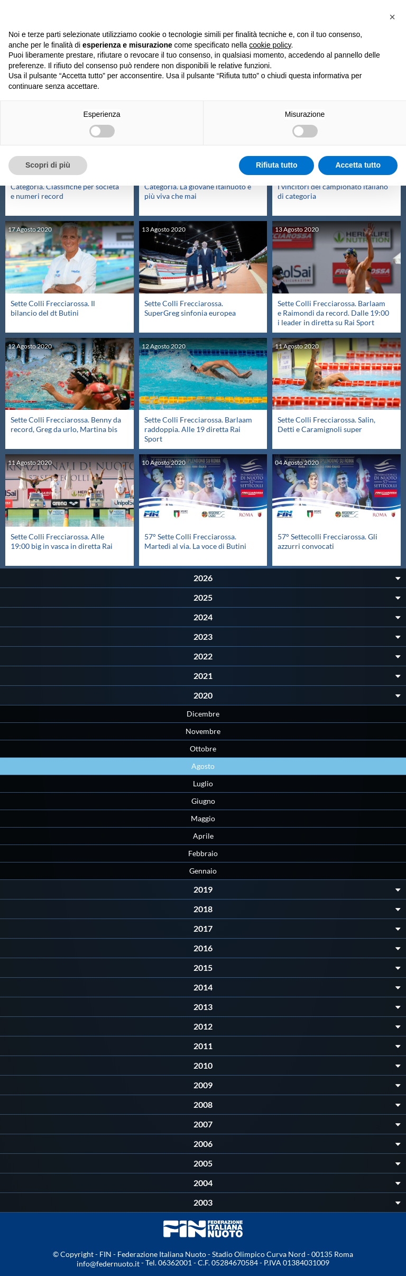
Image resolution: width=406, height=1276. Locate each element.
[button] (392, 16)
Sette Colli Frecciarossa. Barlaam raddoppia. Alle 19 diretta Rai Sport (198, 429)
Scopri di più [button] (47, 165)
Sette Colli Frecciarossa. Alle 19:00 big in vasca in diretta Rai (62, 541)
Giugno (203, 800)
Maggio (203, 818)
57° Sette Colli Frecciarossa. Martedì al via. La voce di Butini (195, 541)
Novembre (203, 731)
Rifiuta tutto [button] (277, 165)
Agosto (203, 765)
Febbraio (203, 853)
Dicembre (203, 713)
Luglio (203, 783)
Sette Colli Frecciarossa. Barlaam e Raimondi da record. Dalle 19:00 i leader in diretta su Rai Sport (333, 313)
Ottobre (203, 748)
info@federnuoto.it (108, 1263)
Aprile (203, 835)
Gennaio (203, 870)
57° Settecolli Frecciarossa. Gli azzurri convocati (327, 541)
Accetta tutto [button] (358, 165)
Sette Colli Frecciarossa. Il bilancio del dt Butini (53, 308)
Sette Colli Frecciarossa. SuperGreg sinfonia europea (190, 308)
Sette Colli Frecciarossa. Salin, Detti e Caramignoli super (326, 424)
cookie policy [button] (270, 45)
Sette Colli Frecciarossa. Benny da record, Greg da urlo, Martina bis (66, 424)
